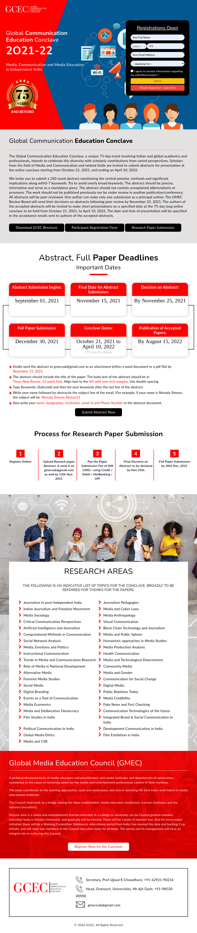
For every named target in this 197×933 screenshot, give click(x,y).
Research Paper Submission (153, 227)
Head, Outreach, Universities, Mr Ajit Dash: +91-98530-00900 (125, 891)
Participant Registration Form (95, 227)
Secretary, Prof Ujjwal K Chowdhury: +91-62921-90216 (125, 879)
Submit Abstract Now (98, 412)
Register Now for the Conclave (99, 846)
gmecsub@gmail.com (98, 905)
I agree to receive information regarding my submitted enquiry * (157, 73)
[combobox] (139, 46)
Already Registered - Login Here (157, 87)
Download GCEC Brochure (37, 227)
